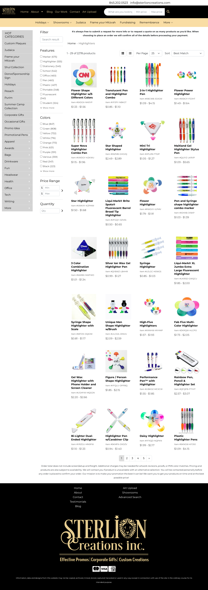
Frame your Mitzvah (103, 22)
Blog (50, 11)
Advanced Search (130, 497)
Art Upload (89, 11)
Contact (75, 11)
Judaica (81, 22)
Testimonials (78, 501)
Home (24, 11)
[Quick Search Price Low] (142, 12)
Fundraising (127, 22)
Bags (8, 154)
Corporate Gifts (14, 114)
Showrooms (62, 22)
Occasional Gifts (15, 121)
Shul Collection (14, 67)
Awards (9, 148)
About (35, 11)
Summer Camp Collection (15, 106)
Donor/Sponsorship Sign (17, 75)
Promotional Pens (16, 134)
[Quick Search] (119, 12)
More (168, 22)
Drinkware (11, 161)
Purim (9, 97)
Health (9, 181)
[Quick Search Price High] (157, 12)
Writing (9, 201)
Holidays (42, 22)
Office (8, 188)
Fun (7, 168)
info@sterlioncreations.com (150, 3)
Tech (8, 194)
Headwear (11, 174)
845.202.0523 (118, 3)
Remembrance (149, 22)
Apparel (10, 141)
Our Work (61, 11)
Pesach (9, 91)
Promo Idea (12, 128)
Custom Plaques (15, 43)
